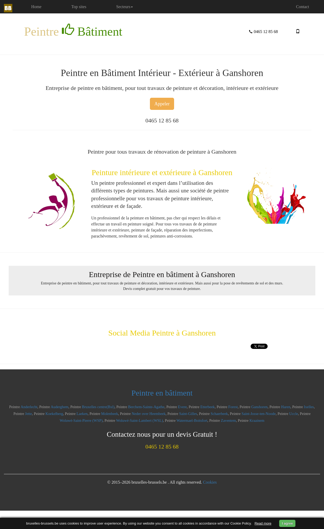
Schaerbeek (219, 414)
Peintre (73, 31)
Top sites (78, 6)
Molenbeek (109, 414)
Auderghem (59, 407)
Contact (302, 6)
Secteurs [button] (124, 6)
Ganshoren (259, 407)
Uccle (293, 414)
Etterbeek (207, 407)
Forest (233, 407)
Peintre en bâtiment (161, 392)
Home (43, 6)
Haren (285, 407)
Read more (263, 523)
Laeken (82, 414)
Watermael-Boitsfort (191, 420)
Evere (182, 407)
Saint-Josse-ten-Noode (258, 414)
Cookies (210, 482)
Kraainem (257, 420)
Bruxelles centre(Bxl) (98, 407)
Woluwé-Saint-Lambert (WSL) (139, 420)
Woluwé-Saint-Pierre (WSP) (81, 420)
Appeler (162, 103)
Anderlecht (29, 407)
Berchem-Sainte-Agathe (146, 407)
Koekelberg (54, 414)
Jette (28, 414)
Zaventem (228, 420)
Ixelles (309, 407)
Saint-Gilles (188, 414)
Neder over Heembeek (148, 414)
